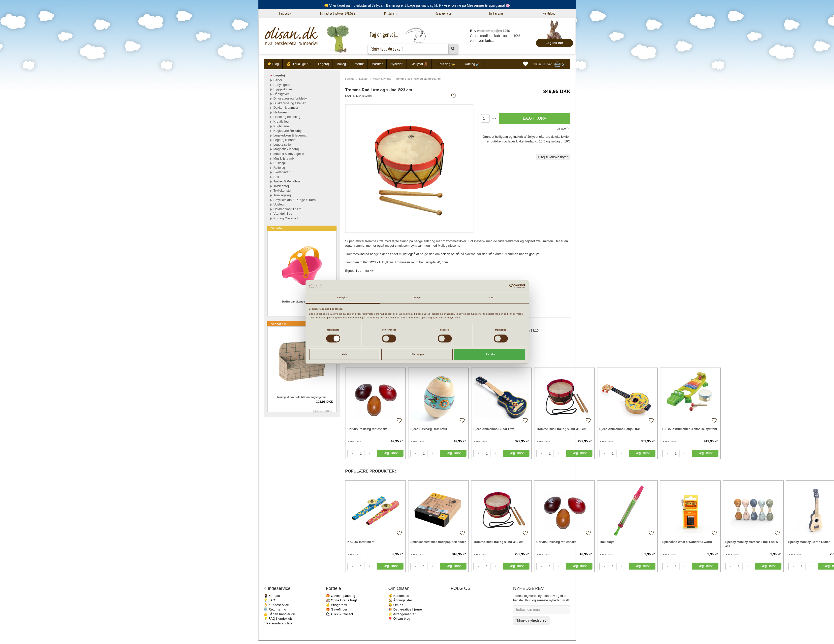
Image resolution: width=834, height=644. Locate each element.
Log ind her (554, 43)
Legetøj (323, 64)
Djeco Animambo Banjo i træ (619, 429)
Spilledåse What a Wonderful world (687, 542)
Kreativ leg (281, 121)
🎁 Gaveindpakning (340, 596)
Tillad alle (489, 354)
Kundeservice (443, 13)
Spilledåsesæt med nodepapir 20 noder (438, 542)
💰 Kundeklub (398, 596)
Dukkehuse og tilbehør (290, 103)
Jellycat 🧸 (420, 64)
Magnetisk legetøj (286, 149)
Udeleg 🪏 (472, 64)
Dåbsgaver (281, 94)
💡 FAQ (269, 600)
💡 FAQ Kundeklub (278, 618)
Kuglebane (281, 126)
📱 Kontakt (272, 596)
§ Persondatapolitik (278, 623)
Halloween (281, 112)
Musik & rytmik (382, 78)
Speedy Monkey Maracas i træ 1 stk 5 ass (751, 544)
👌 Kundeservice (276, 605)
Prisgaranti (390, 13)
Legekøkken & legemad (291, 135)
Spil (276, 177)
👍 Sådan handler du (279, 614)
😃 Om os (395, 605)
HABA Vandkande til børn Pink (302, 301)
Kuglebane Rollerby (288, 131)
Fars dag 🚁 (446, 64)
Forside (349, 78)
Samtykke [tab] (342, 297)
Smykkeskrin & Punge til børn (295, 200)
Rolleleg (279, 167)
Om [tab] (492, 297)
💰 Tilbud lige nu (298, 64)
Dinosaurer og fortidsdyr (291, 98)
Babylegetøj (282, 85)
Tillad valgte (417, 354)
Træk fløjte (607, 542)
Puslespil (280, 163)
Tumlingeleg (282, 195)
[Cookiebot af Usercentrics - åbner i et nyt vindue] (503, 286)
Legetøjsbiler (283, 144)
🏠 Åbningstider (400, 600)
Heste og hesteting (287, 117)
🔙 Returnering (275, 609)
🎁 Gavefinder (336, 609)
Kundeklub (549, 13)
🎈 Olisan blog (399, 618)
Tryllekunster (283, 190)
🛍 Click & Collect (339, 614)
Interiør (359, 64)
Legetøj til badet (285, 140)
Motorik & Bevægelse (289, 154)
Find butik (285, 13)
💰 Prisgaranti (336, 605)
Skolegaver (282, 172)
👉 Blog (273, 64)
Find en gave (496, 13)
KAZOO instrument (360, 542)
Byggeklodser (283, 89)
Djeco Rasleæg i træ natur (428, 429)
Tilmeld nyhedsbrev (531, 620)
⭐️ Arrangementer (402, 614)
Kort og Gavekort (286, 218)
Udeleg (279, 204)
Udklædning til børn (288, 209)
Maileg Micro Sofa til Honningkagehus (302, 397)
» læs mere (354, 441)
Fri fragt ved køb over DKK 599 (337, 13)
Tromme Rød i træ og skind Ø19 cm (561, 429)
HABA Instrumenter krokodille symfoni (689, 429)
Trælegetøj (281, 186)
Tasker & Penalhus (287, 181)
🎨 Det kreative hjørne (405, 609)
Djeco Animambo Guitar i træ (494, 429)
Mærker (377, 64)
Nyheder (396, 64)
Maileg (341, 64)
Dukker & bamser (286, 107)
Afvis (344, 354)
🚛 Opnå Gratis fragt (341, 600)
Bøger (278, 80)
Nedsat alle (279, 324)
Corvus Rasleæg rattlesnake (367, 429)
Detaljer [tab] (417, 297)
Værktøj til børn (285, 213)
